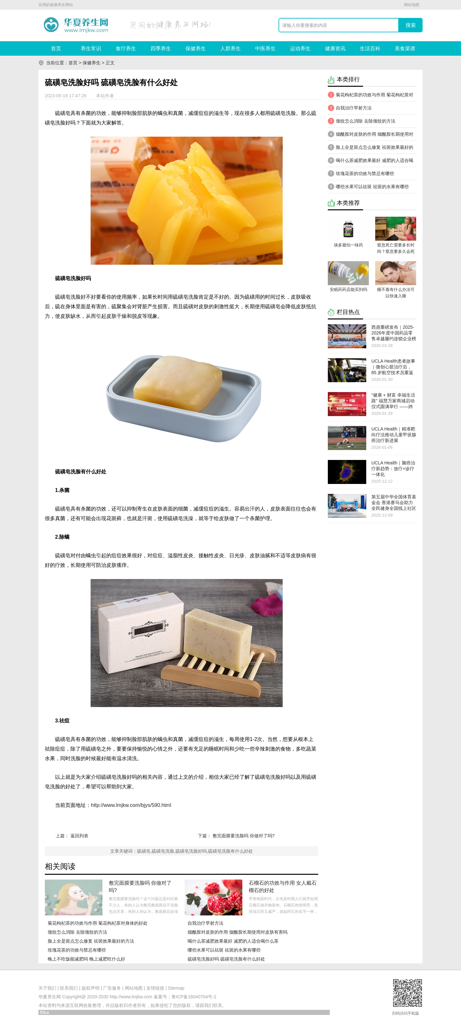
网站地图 (411, 5)
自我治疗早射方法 (205, 923)
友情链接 (155, 988)
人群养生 (230, 48)
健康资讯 (335, 48)
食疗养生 (126, 48)
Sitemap (176, 988)
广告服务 (112, 988)
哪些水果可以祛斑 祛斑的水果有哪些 (224, 950)
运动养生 (300, 48)
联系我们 (69, 988)
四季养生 (160, 48)
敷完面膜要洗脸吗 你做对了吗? (244, 835)
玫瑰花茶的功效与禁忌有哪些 (77, 950)
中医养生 (265, 48)
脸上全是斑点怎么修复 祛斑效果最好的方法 (91, 941)
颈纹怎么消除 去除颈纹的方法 (77, 932)
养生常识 (91, 48)
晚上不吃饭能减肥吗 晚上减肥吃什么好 (86, 959)
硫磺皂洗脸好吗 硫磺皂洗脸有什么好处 (226, 959)
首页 (56, 48)
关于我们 (47, 988)
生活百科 (370, 48)
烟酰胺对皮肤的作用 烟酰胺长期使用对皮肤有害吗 (237, 932)
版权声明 (91, 988)
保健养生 (195, 48)
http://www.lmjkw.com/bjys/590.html (131, 805)
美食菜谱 (405, 48)
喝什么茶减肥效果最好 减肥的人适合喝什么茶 (233, 941)
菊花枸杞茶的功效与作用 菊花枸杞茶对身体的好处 (98, 923)
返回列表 (79, 835)
